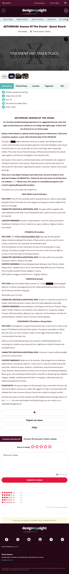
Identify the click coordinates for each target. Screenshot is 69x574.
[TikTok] (62, 539)
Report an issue (34, 420)
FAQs (34, 427)
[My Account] (65, 3)
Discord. (8, 400)
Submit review (34, 479)
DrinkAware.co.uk (7, 560)
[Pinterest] (29, 539)
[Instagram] (17, 539)
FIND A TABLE (8, 19)
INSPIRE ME (51, 19)
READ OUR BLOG (38, 19)
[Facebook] (6, 539)
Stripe (16, 546)
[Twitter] (51, 539)
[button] (34, 492)
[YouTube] (40, 539)
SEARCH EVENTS (22, 19)
